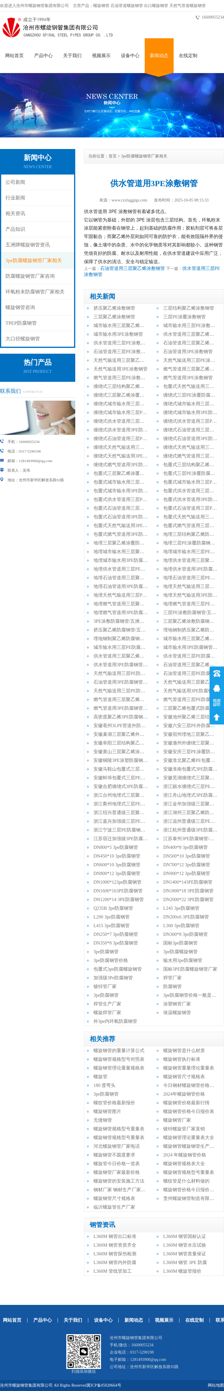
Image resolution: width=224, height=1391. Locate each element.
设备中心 (130, 55)
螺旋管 (100, 1076)
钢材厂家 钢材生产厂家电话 (121, 1189)
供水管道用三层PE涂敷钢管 (121, 342)
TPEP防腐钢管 (21, 323)
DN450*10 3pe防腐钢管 (116, 856)
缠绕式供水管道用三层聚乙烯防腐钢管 (132, 421)
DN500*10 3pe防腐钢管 (186, 856)
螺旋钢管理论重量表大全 (188, 1137)
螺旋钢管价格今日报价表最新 (193, 1189)
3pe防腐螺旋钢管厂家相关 (33, 260)
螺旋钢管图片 (107, 1111)
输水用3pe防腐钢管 (182, 960)
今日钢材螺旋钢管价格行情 (191, 1085)
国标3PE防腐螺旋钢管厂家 (190, 969)
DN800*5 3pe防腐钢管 (115, 847)
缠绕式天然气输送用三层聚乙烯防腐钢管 (135, 447)
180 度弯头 (104, 1085)
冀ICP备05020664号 (104, 1385)
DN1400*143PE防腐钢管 (187, 882)
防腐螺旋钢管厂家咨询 (30, 276)
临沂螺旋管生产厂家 (114, 1207)
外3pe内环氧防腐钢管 (115, 1021)
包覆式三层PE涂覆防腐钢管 (191, 473)
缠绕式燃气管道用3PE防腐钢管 (125, 464)
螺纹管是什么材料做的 (186, 1180)
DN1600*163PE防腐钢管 (118, 890)
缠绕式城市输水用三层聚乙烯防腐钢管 (132, 403)
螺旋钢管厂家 (177, 1120)
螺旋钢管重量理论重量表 (188, 1067)
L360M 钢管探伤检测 (114, 1253)
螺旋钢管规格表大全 (184, 1163)
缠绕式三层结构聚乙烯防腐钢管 (125, 386)
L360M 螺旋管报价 (182, 1271)
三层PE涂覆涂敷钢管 (184, 316)
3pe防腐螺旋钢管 (180, 951)
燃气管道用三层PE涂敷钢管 (121, 377)
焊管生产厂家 (107, 1003)
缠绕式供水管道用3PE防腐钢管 (125, 429)
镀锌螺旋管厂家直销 (184, 1128)
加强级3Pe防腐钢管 (113, 977)
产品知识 (15, 229)
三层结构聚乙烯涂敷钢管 (188, 308)
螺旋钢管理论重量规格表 (118, 1067)
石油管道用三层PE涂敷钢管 (121, 351)
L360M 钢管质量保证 (184, 1253)
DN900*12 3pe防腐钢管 (186, 873)
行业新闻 (15, 198)
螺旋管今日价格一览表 (116, 1163)
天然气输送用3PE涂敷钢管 (120, 368)
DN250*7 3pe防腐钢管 (115, 934)
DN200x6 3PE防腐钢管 (186, 916)
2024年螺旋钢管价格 (184, 1094)
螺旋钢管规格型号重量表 (118, 1128)
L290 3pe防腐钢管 (111, 916)
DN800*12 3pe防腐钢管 (116, 873)
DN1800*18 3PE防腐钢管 (188, 890)
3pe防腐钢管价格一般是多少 (192, 995)
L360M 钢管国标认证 (184, 1236)
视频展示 (101, 55)
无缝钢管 (102, 1120)
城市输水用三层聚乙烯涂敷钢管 (125, 325)
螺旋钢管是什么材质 (184, 1050)
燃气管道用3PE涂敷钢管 (188, 377)
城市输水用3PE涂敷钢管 (118, 334)
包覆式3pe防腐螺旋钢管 (117, 969)
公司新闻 (15, 182)
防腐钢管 (172, 986)
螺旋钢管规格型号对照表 (118, 1059)
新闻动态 (159, 55)
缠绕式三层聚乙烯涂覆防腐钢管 (125, 395)
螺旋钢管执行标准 (181, 1059)
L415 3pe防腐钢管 (111, 925)
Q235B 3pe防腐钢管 (113, 908)
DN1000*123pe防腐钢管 (117, 882)
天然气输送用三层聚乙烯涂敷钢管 (128, 360)
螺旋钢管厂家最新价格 (116, 1172)
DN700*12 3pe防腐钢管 (186, 864)
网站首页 (14, 55)
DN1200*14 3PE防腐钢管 (118, 899)
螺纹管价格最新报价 (114, 1102)
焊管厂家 (172, 977)
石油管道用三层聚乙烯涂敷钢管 (132, 268)
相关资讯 (15, 213)
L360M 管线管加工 (112, 1271)
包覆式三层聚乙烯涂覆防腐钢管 (125, 473)
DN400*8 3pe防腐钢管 (185, 847)
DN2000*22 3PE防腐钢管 (188, 899)
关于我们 (72, 55)
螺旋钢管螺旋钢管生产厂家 (191, 1146)
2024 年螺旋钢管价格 (184, 1154)
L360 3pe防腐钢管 (181, 925)
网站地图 (216, 1385)
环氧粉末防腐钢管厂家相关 (35, 292)
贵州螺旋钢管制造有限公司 (191, 1198)
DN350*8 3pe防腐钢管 (115, 942)
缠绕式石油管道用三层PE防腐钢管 (128, 438)
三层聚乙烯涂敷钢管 (114, 316)
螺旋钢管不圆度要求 (114, 1154)
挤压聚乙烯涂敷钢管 (114, 308)
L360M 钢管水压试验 (184, 1245)
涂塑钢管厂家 (177, 1003)
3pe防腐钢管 (106, 951)
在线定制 (188, 55)
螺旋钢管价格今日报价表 (188, 1111)
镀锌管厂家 (105, 986)
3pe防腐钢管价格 (110, 960)
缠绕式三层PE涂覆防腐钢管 (191, 395)
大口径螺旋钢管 (22, 339)
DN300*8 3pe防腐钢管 (185, 934)
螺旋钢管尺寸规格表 (184, 1076)
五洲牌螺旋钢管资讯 (27, 245)
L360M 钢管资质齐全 (114, 1245)
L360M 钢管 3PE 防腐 (185, 1262)
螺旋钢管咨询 (20, 307)
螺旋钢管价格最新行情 (186, 1102)
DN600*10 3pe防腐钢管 (116, 864)
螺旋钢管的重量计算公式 (118, 1050)
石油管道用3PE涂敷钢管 (188, 351)
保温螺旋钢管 (177, 1012)
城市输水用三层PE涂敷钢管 (191, 325)
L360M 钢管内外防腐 (114, 1262)
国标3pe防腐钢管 (180, 942)
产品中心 (43, 55)
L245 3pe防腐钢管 (181, 908)
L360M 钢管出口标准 (114, 1236)
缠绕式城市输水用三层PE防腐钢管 (128, 412)
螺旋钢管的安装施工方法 (118, 1180)
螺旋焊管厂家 (107, 1012)
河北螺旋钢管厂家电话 (116, 1146)
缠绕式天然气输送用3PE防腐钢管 (127, 455)
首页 (113, 156)
